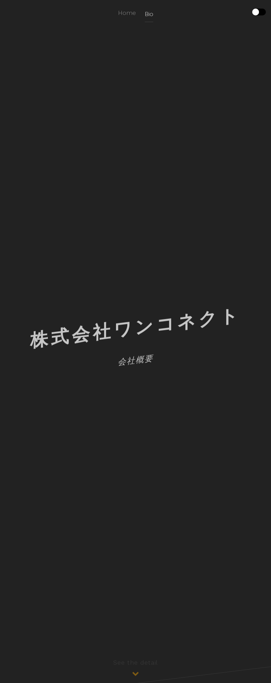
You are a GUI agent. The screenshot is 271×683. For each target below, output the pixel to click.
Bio (149, 15)
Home (127, 13)
